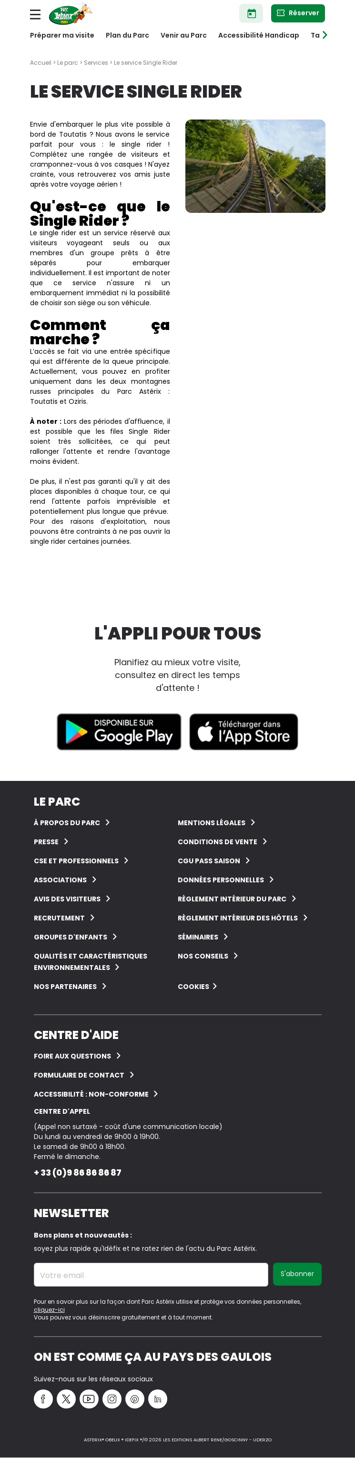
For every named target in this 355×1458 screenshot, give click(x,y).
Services (96, 63)
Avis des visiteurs (67, 899)
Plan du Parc (127, 35)
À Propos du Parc (67, 823)
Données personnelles (221, 880)
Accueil (40, 63)
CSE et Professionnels (76, 861)
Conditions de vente (217, 842)
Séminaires (198, 937)
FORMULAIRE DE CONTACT (79, 1075)
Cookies (193, 986)
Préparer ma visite (62, 35)
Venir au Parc (184, 35)
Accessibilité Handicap (258, 35)
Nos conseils (203, 956)
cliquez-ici (49, 1310)
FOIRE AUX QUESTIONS (72, 1056)
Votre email (62, 1275)
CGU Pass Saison (209, 861)
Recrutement (59, 918)
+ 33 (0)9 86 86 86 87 (78, 1172)
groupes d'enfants (70, 937)
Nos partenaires (65, 986)
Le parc (67, 63)
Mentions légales (211, 823)
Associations (60, 880)
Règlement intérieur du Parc (232, 899)
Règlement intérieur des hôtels (238, 918)
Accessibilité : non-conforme (92, 1094)
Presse (46, 842)
